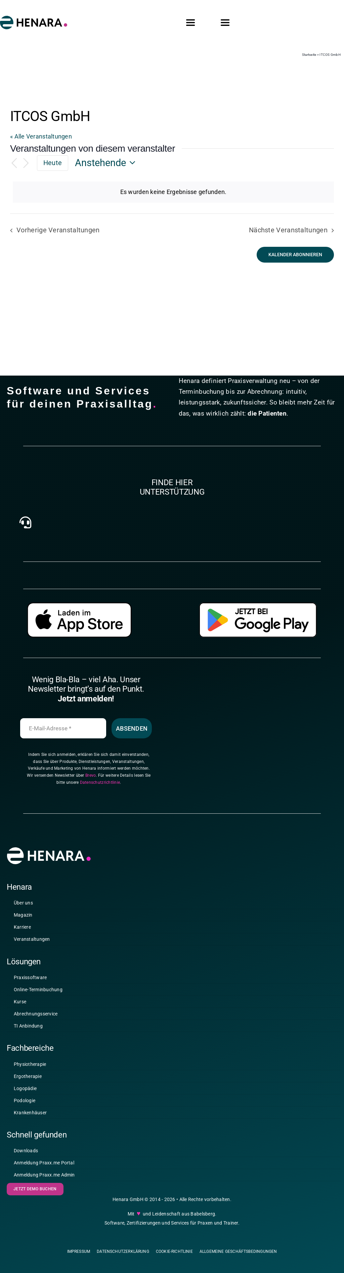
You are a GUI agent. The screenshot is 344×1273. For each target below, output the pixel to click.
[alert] (173, 192)
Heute (52, 163)
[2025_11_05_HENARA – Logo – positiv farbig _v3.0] (33, 18)
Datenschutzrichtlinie (100, 786)
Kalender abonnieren (295, 254)
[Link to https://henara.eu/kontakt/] (25, 527)
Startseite (309, 54)
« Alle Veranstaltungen (41, 136)
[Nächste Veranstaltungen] (26, 163)
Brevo (90, 779)
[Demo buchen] (35, 1193)
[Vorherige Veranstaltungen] (14, 163)
